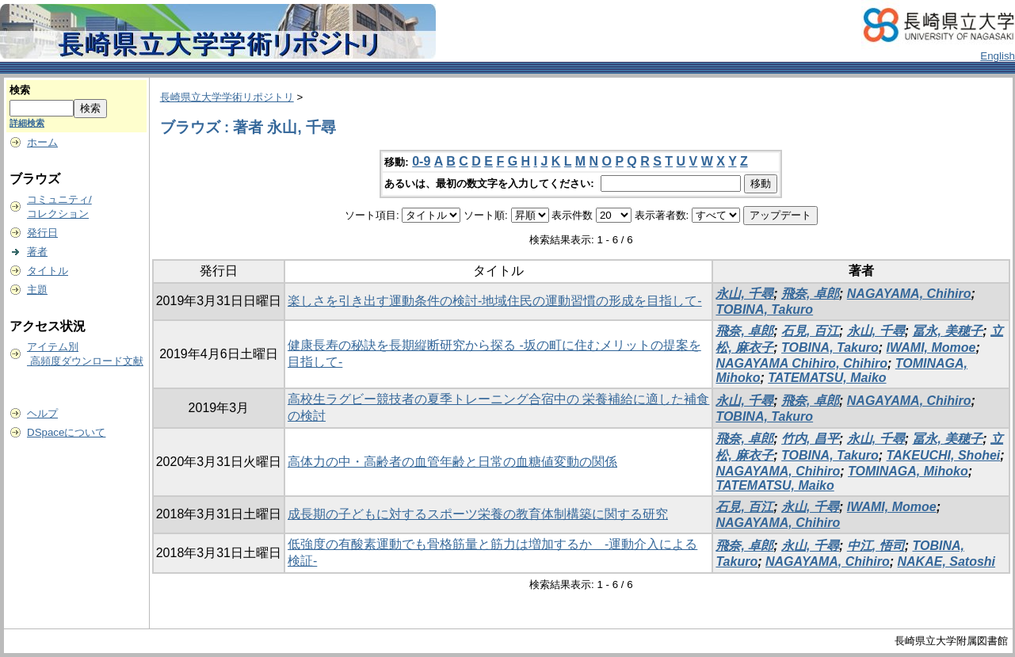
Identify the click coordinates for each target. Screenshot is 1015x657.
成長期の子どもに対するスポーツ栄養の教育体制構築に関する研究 (478, 514)
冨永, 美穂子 (947, 331)
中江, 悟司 (876, 545)
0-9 (421, 161)
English (997, 56)
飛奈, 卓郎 (810, 293)
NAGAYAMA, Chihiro (909, 293)
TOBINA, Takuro (764, 309)
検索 (20, 90)
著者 (37, 252)
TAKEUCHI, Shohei (944, 455)
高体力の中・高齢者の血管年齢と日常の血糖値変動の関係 (452, 461)
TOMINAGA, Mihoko (908, 471)
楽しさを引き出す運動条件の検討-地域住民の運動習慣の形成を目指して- (495, 300)
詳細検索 (27, 123)
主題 (37, 290)
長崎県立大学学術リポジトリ (227, 97)
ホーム (42, 142)
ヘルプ (42, 413)
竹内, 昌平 (810, 438)
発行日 (42, 233)
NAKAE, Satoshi (946, 561)
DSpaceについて (66, 432)
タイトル (47, 271)
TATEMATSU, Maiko (827, 377)
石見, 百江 (810, 331)
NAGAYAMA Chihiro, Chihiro (801, 363)
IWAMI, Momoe (931, 347)
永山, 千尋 (744, 293)
